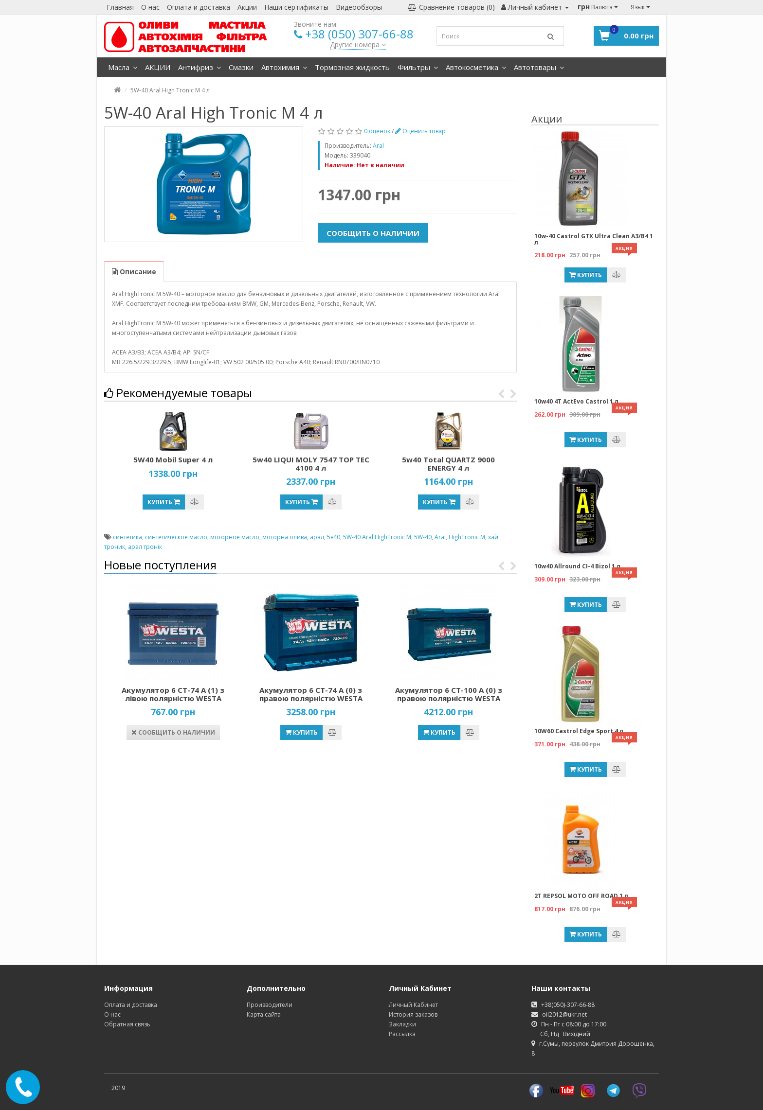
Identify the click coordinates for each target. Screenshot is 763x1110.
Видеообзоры (359, 7)
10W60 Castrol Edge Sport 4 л (578, 731)
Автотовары (539, 67)
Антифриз (199, 67)
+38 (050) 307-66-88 (359, 34)
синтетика (127, 537)
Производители (269, 1005)
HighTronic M (467, 537)
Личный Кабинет (413, 1005)
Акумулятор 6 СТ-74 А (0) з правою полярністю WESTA (311, 694)
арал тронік (145, 547)
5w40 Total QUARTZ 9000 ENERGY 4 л (448, 464)
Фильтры (418, 67)
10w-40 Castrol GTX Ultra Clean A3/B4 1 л (593, 239)
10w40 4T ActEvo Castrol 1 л (576, 401)
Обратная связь (127, 1024)
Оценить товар (420, 131)
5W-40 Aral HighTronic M (377, 537)
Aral (440, 537)
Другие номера (358, 44)
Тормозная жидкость (352, 67)
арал (317, 537)
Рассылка (402, 1034)
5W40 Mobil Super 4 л (173, 459)
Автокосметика (476, 67)
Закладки (402, 1024)
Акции (247, 7)
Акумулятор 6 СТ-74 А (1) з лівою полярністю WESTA (173, 694)
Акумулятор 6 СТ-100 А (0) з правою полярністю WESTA (448, 694)
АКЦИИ (157, 67)
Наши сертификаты (296, 7)
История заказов (413, 1014)
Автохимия (284, 67)
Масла (122, 67)
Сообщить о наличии (373, 233)
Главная (120, 7)
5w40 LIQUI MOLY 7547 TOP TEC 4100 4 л (311, 464)
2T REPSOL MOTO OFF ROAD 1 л (581, 896)
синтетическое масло (176, 537)
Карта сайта (264, 1014)
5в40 (333, 537)
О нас (150, 7)
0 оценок (377, 131)
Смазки (241, 67)
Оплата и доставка (198, 7)
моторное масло (234, 537)
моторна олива (284, 537)
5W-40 (423, 537)
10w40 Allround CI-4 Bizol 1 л (577, 566)
